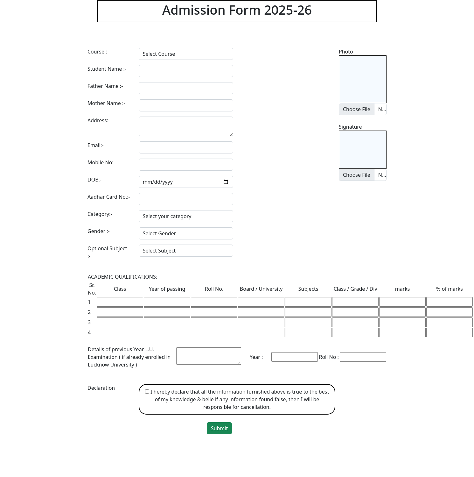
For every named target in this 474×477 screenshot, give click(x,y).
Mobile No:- (101, 162)
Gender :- (98, 231)
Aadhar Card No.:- (108, 196)
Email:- (95, 145)
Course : (97, 51)
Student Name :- (106, 68)
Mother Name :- (106, 103)
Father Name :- (105, 85)
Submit (219, 428)
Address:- (98, 120)
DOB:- (94, 179)
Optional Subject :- (107, 252)
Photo (346, 51)
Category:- (99, 213)
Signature (350, 126)
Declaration (101, 387)
